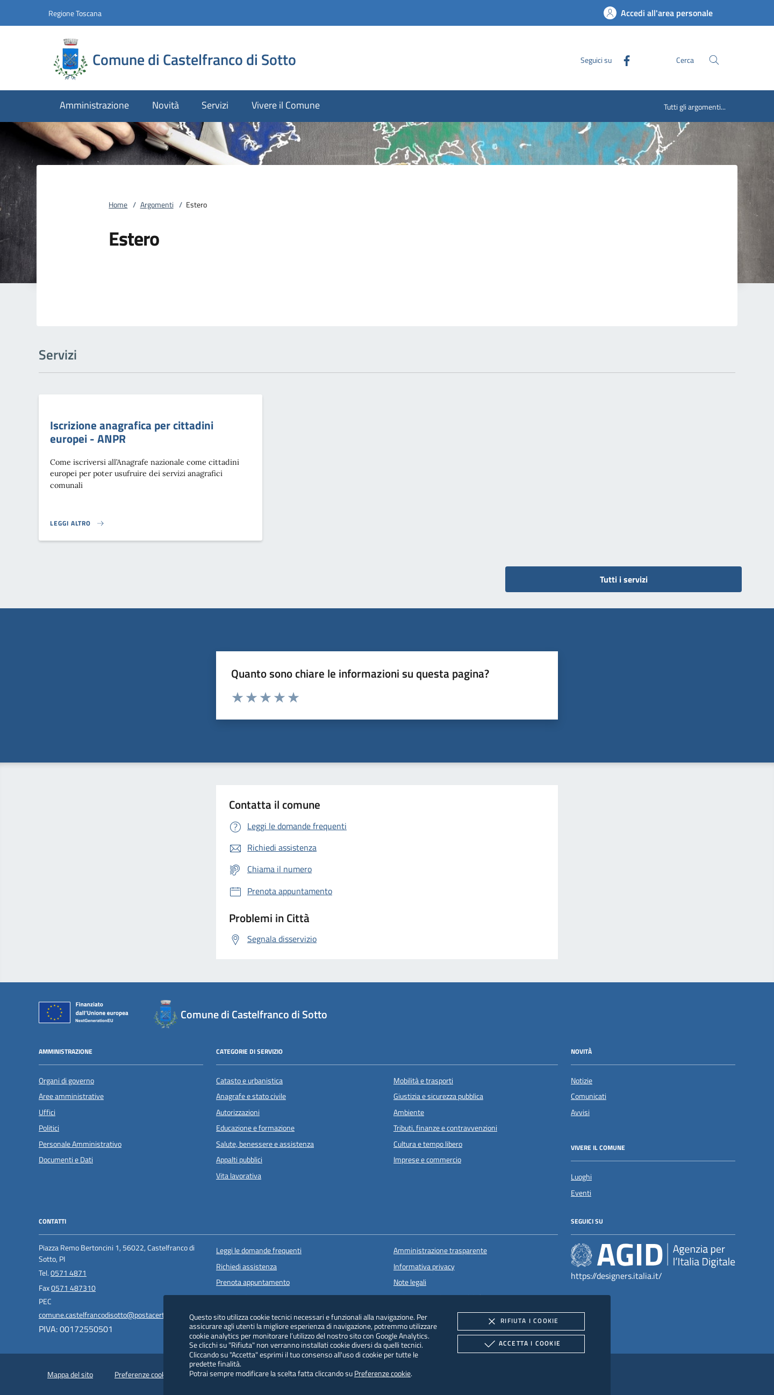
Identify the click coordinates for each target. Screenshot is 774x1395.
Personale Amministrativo (80, 1144)
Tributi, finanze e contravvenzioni (445, 1128)
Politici (49, 1128)
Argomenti (157, 205)
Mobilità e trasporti (423, 1081)
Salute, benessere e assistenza (265, 1144)
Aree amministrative (71, 1096)
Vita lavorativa (238, 1176)
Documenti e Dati (66, 1160)
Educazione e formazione (255, 1128)
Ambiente (408, 1112)
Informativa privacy (424, 1266)
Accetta (521, 1344)
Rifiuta (520, 1321)
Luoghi (581, 1177)
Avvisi (580, 1112)
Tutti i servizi (624, 579)
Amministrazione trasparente (440, 1250)
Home (118, 205)
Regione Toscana (75, 13)
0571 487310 (73, 1288)
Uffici (47, 1112)
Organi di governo (66, 1081)
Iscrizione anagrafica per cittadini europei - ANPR (131, 431)
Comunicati (588, 1096)
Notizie (581, 1081)
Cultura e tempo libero (427, 1144)
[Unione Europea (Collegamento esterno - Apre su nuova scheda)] (86, 1014)
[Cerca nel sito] (714, 59)
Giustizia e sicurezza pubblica (438, 1096)
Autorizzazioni (238, 1112)
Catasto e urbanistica (249, 1081)
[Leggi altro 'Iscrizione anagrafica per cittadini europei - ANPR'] (77, 523)
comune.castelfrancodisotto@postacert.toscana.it (118, 1315)
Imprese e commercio (427, 1160)
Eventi (581, 1193)
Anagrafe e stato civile (251, 1096)
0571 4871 (69, 1273)
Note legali (409, 1282)
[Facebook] (622, 59)
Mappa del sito (70, 1374)
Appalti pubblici (239, 1160)
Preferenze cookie (382, 1373)
